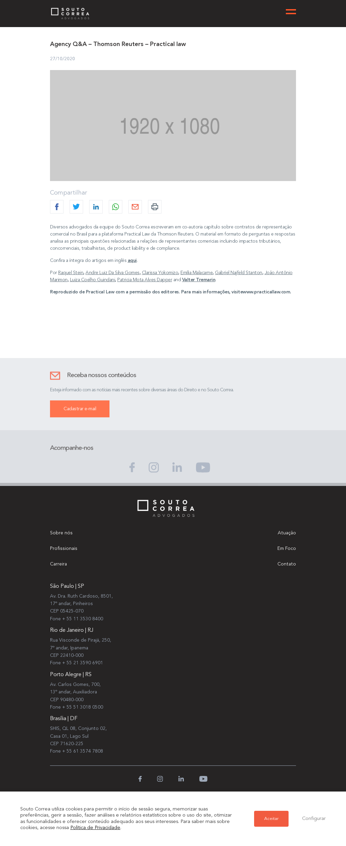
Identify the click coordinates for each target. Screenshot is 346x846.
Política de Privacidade (95, 827)
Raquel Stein (70, 272)
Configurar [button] (314, 818)
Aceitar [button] (271, 819)
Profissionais (63, 548)
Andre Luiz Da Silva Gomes (112, 272)
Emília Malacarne (196, 272)
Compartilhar (68, 193)
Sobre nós (61, 533)
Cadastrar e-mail (80, 415)
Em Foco (286, 548)
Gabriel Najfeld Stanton (238, 272)
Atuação (287, 533)
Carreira (58, 564)
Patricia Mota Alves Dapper (144, 279)
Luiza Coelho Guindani (92, 279)
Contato (286, 564)
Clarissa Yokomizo (160, 272)
